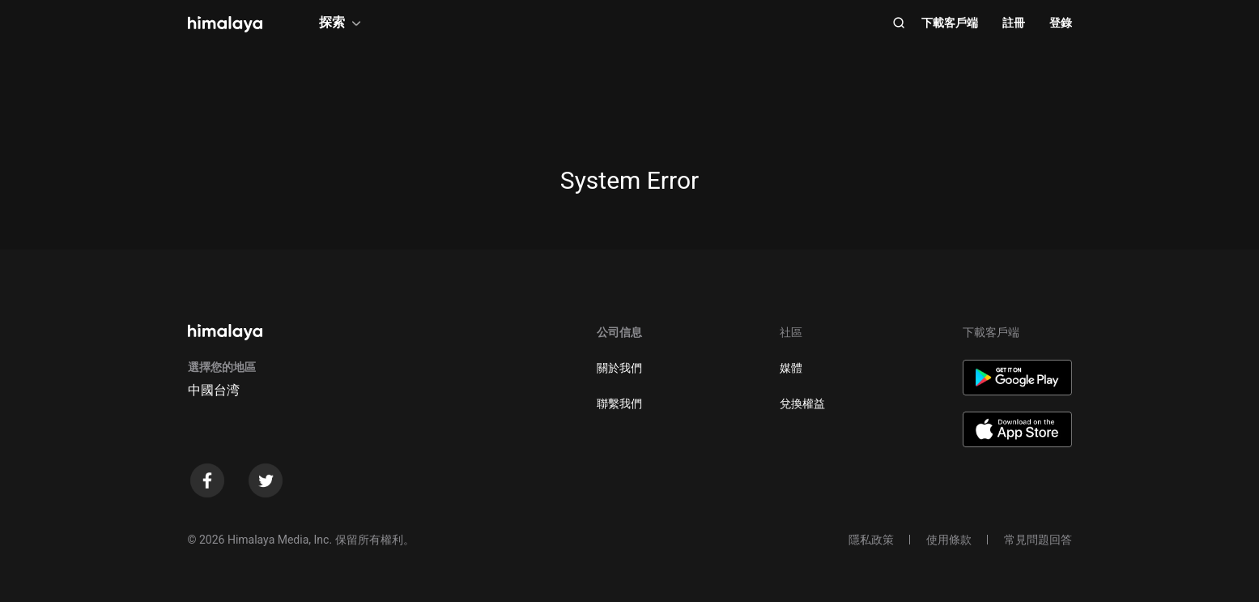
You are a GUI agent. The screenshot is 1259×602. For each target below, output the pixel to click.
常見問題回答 (1038, 539)
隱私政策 (871, 539)
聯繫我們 (619, 403)
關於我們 (619, 367)
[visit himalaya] (225, 24)
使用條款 (949, 539)
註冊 (1013, 22)
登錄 (1060, 22)
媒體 (791, 367)
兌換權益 (802, 403)
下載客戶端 (949, 22)
